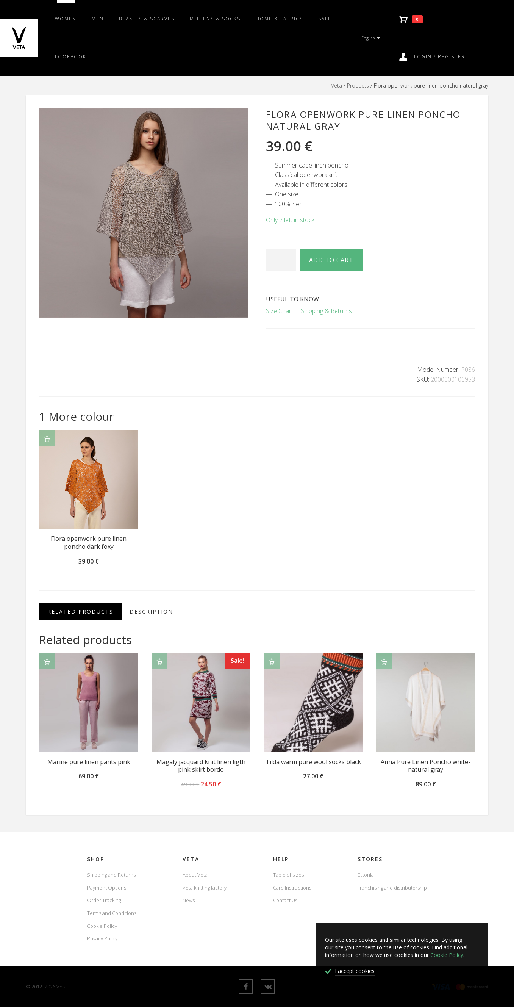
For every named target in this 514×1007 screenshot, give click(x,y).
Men (98, 19)
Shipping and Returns (111, 874)
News (189, 900)
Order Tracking (104, 900)
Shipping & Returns (326, 311)
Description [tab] (151, 611)
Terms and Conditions (111, 913)
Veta (336, 85)
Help (281, 859)
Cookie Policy (102, 925)
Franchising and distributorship (392, 887)
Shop (95, 859)
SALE (324, 19)
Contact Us (285, 900)
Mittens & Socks (215, 19)
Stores (370, 859)
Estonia (366, 874)
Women (66, 19)
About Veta (195, 874)
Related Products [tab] (80, 611)
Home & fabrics (279, 19)
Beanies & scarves (147, 19)
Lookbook (70, 56)
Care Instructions (292, 887)
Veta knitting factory (205, 887)
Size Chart (279, 311)
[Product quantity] (281, 260)
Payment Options (106, 887)
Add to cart (331, 260)
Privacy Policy (102, 938)
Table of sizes (288, 874)
